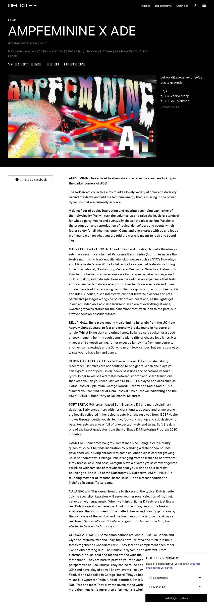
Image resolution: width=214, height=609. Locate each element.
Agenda (145, 5)
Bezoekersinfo (163, 5)
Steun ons (182, 5)
